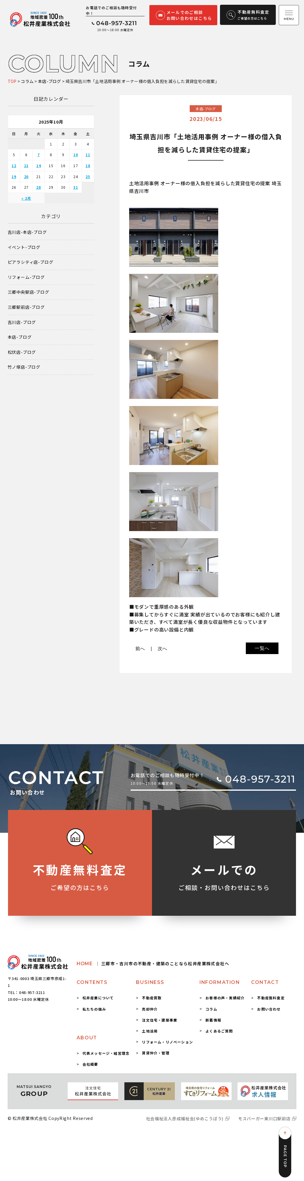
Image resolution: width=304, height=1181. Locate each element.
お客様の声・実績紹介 (225, 997)
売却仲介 (150, 1008)
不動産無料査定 (270, 997)
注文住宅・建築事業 (159, 1019)
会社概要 (90, 1064)
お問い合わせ (269, 1008)
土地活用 (150, 1030)
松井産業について (98, 997)
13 (26, 165)
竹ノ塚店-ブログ (24, 367)
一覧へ (262, 648)
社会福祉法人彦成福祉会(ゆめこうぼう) (185, 1118)
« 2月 (26, 198)
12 (14, 165)
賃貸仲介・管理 (155, 1052)
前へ (140, 648)
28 (38, 187)
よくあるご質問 (219, 1030)
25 (88, 176)
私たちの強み (94, 1008)
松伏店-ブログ (22, 352)
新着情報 (213, 1019)
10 (75, 154)
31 (75, 187)
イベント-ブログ (24, 247)
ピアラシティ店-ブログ (30, 262)
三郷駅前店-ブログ (26, 307)
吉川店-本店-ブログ (27, 232)
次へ (163, 648)
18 (88, 165)
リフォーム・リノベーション (167, 1041)
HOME (153, 963)
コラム (211, 1008)
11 (88, 154)
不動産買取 (152, 997)
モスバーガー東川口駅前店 (264, 1118)
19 (14, 176)
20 (26, 176)
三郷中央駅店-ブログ (28, 292)
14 (38, 165)
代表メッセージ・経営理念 (106, 1053)
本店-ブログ (20, 337)
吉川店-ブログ (22, 322)
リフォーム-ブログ (26, 277)
